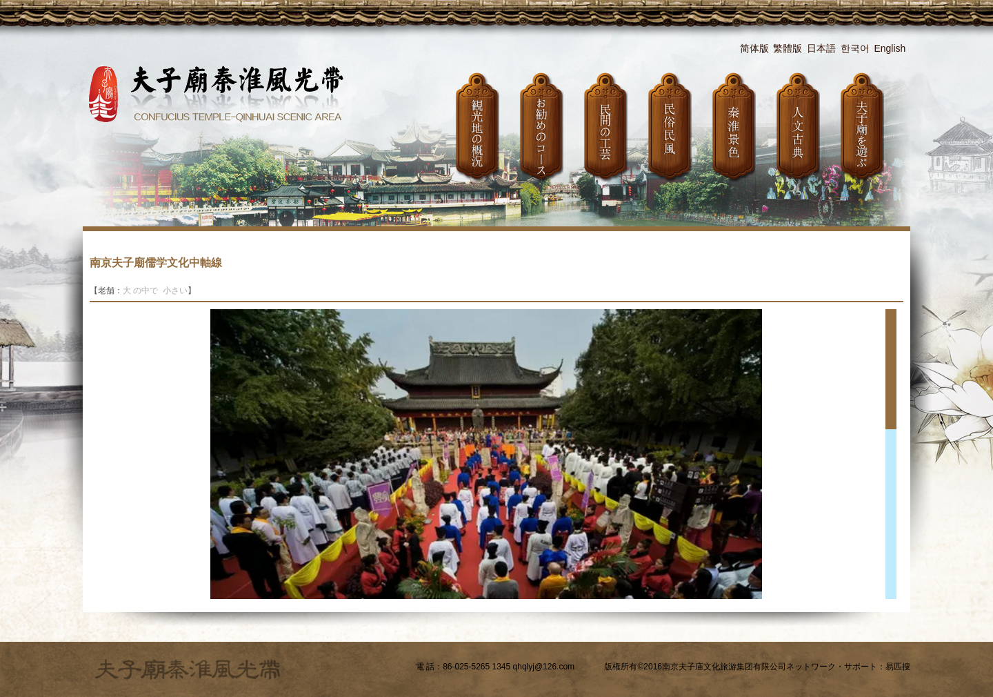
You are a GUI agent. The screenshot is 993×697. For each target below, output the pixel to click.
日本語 (821, 48)
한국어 (855, 48)
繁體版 (787, 48)
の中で (146, 290)
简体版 (754, 48)
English (889, 48)
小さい (175, 290)
